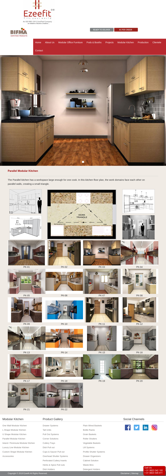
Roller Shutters (90, 438)
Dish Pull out (49, 447)
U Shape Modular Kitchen (14, 434)
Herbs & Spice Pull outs (54, 465)
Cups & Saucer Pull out (53, 452)
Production (143, 42)
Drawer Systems (50, 425)
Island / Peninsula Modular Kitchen (18, 443)
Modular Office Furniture (70, 42)
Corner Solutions (50, 438)
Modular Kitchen (125, 42)
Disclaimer (125, 473)
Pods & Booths (94, 42)
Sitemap (134, 473)
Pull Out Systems (51, 434)
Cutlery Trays (49, 443)
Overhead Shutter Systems (55, 456)
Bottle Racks (89, 430)
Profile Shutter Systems (94, 452)
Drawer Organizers (92, 456)
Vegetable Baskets (91, 443)
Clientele (156, 42)
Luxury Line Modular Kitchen (15, 447)
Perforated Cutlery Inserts (55, 460)
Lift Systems (88, 447)
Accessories (8, 456)
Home (38, 42)
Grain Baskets (89, 434)
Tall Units (47, 430)
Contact (39, 50)
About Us (50, 42)
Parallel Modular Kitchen (13, 438)
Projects (109, 42)
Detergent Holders (91, 469)
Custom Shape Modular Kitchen (17, 452)
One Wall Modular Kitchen (14, 425)
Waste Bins (88, 465)
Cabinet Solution (90, 460)
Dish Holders (49, 469)
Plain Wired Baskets (92, 425)
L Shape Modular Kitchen (14, 430)
